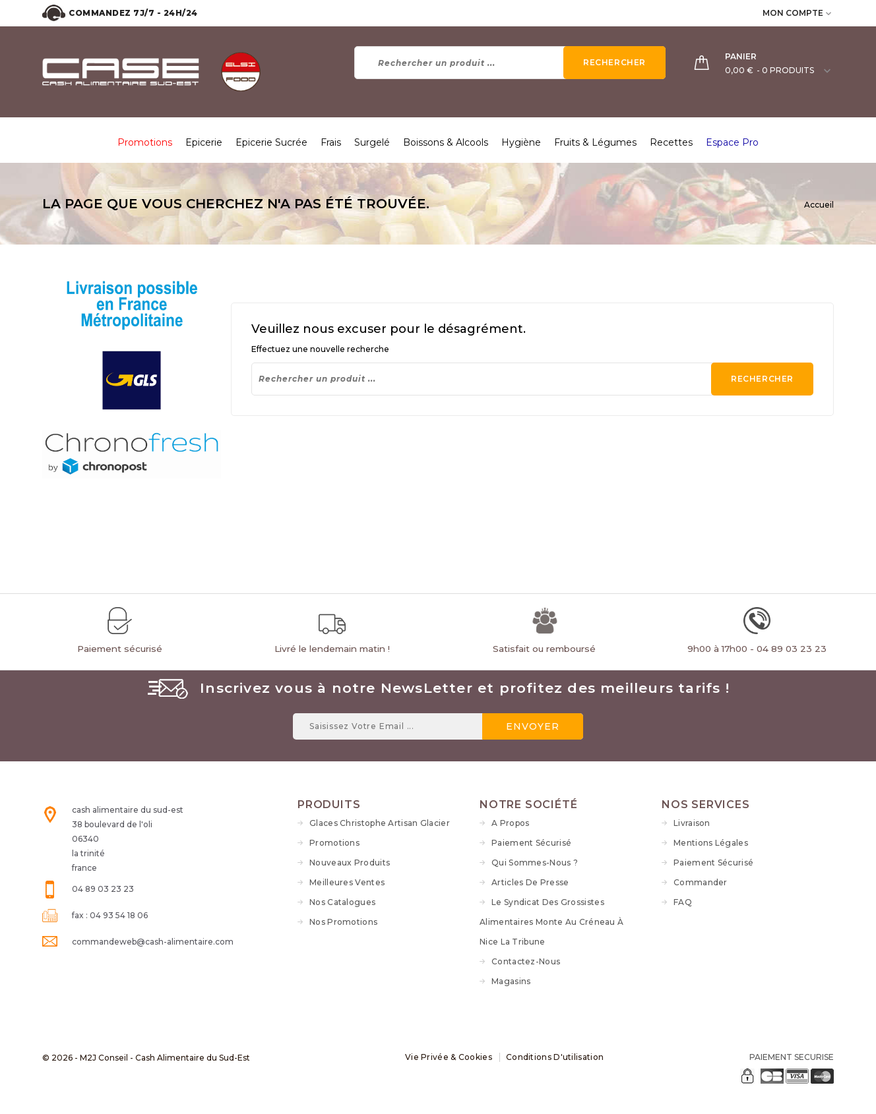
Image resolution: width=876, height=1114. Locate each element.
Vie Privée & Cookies (448, 1057)
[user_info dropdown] (829, 13)
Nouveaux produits (349, 862)
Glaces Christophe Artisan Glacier (379, 823)
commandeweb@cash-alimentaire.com (153, 942)
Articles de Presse (530, 882)
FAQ (682, 902)
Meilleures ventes (347, 882)
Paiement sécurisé (531, 843)
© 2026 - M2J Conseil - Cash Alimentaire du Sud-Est (146, 1058)
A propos (510, 823)
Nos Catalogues (342, 902)
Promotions (334, 843)
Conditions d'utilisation (555, 1057)
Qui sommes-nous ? (534, 862)
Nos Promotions (343, 922)
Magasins (510, 981)
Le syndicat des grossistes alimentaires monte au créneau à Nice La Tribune (551, 922)
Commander (700, 882)
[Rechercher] (510, 62)
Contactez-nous (525, 961)
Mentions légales (710, 843)
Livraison (691, 823)
